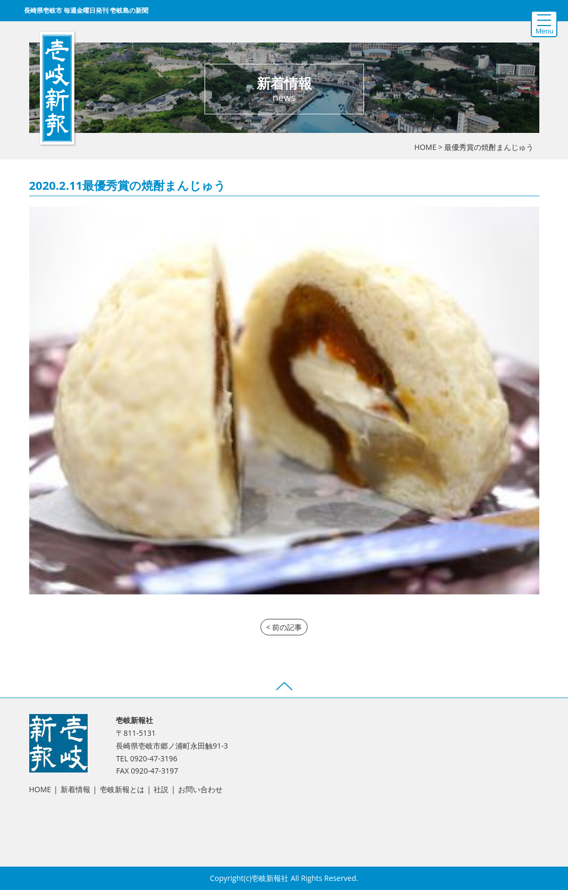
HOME (425, 147)
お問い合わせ (200, 789)
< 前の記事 (284, 627)
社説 (161, 789)
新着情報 (75, 789)
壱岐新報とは (122, 789)
